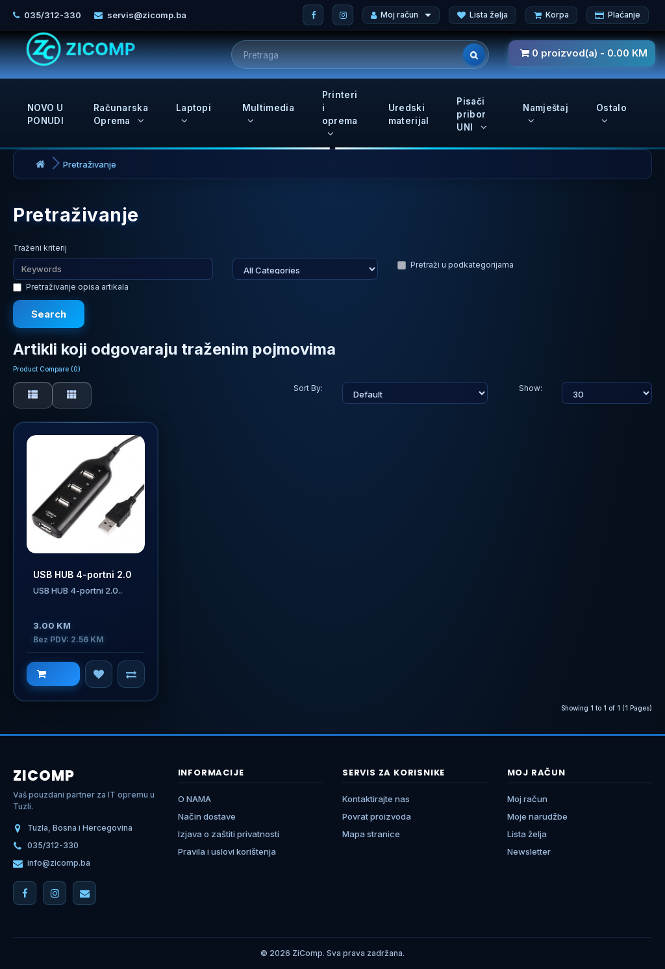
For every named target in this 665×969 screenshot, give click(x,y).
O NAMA (194, 799)
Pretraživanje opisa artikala (71, 287)
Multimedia (268, 114)
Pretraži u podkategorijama (455, 265)
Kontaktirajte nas (376, 799)
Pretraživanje (89, 164)
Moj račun (401, 14)
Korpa (551, 14)
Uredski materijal (408, 114)
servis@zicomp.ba (146, 15)
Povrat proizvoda (376, 816)
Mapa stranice (371, 834)
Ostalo (611, 114)
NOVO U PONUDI (45, 114)
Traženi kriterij (40, 248)
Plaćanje (617, 14)
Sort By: (308, 388)
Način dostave (207, 816)
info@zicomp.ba (58, 863)
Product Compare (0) (47, 369)
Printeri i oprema (340, 114)
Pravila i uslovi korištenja (227, 851)
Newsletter (529, 851)
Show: (530, 388)
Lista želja (482, 14)
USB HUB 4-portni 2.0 (82, 574)
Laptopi (193, 114)
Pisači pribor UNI (472, 114)
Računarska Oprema (121, 114)
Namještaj (545, 114)
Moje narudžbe (537, 816)
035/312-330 (52, 15)
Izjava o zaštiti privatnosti (228, 834)
